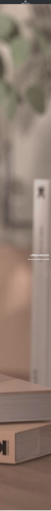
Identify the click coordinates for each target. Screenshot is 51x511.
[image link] (25, 2)
